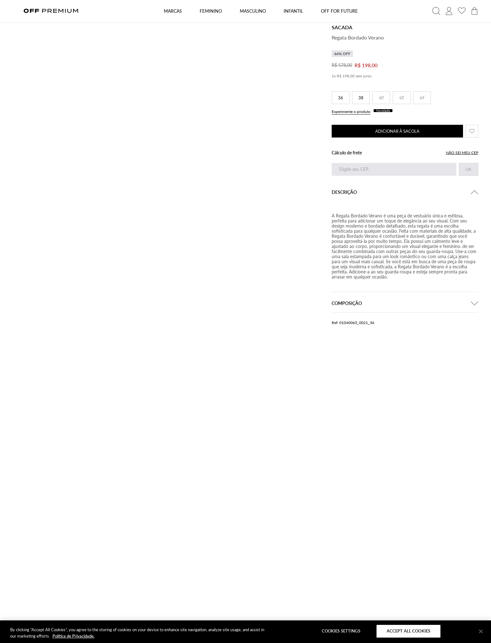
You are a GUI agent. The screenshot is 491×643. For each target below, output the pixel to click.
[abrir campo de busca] (436, 11)
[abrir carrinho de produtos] (474, 11)
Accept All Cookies (408, 630)
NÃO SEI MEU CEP (462, 152)
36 (340, 97)
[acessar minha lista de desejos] (462, 11)
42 (401, 97)
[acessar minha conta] (449, 11)
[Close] (481, 631)
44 (422, 97)
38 (360, 97)
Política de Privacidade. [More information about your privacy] (73, 636)
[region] (245, 631)
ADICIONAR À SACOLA (397, 131)
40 (381, 97)
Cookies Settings (341, 630)
